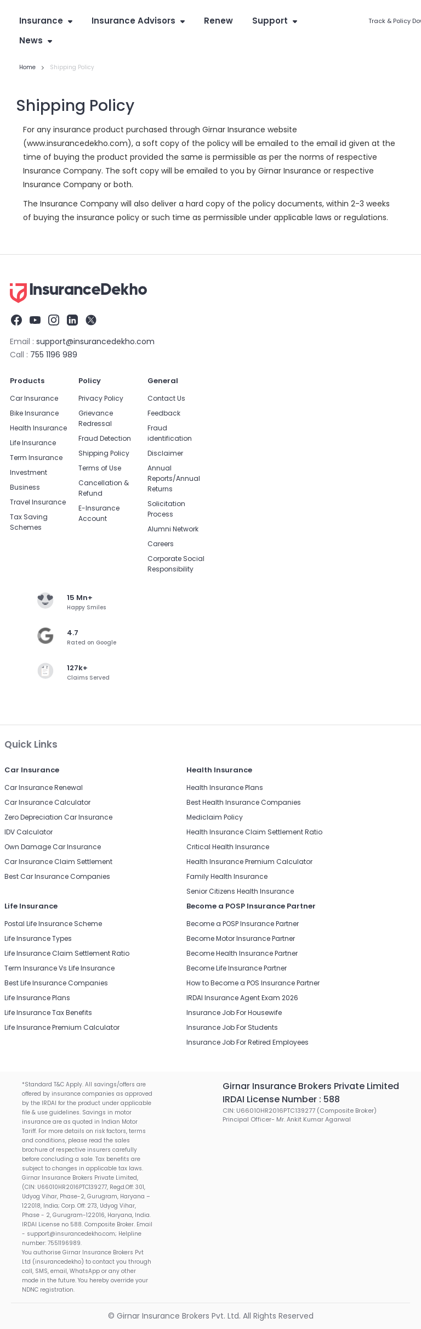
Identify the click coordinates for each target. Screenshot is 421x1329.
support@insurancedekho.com (95, 341)
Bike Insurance (34, 413)
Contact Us (166, 398)
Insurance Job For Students (232, 1027)
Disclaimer (165, 453)
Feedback (163, 413)
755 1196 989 (53, 354)
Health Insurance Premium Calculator (249, 861)
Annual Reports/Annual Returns (173, 478)
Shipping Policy (103, 453)
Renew (218, 20)
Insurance (45, 20)
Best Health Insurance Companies (243, 802)
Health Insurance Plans (224, 787)
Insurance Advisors (138, 20)
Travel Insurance (38, 502)
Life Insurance (33, 442)
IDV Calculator (28, 832)
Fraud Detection (104, 438)
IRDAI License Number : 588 (281, 1099)
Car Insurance (34, 398)
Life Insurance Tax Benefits (48, 1012)
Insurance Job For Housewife (234, 1012)
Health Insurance (38, 428)
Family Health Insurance (227, 876)
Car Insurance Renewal (43, 787)
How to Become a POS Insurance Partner (253, 983)
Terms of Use (99, 468)
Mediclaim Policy (214, 817)
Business (25, 487)
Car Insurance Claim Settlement (58, 861)
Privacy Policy (100, 398)
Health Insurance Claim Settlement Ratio (254, 832)
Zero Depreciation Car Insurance (58, 817)
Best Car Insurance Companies (57, 876)
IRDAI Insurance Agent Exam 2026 (242, 997)
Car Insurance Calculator (47, 802)
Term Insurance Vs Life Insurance (59, 968)
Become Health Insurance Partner (242, 953)
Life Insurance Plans (37, 997)
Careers (160, 543)
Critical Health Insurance (227, 846)
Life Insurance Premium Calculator (62, 1027)
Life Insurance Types (38, 938)
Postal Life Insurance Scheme (53, 923)
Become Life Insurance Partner (236, 968)
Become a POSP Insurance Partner (242, 923)
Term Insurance (36, 457)
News (35, 40)
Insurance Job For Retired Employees (247, 1042)
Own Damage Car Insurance (52, 846)
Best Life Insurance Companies (56, 983)
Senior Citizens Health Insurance (240, 891)
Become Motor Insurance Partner (240, 938)
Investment (28, 472)
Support (274, 20)
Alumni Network (172, 529)
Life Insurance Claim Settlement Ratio (66, 953)
